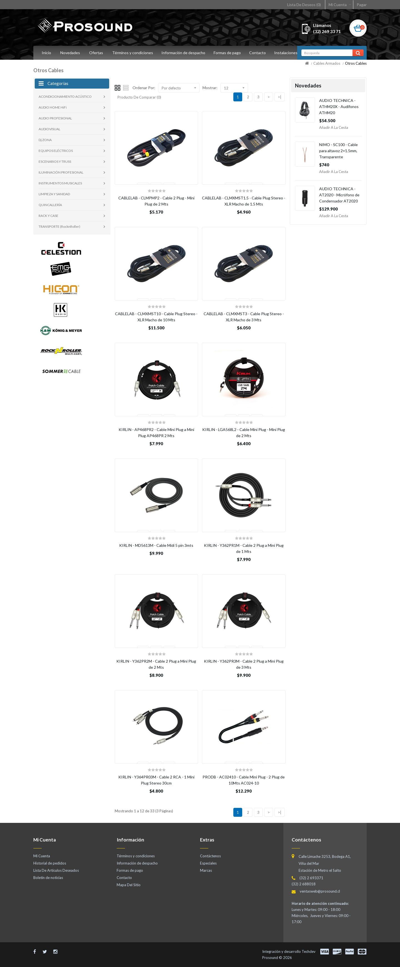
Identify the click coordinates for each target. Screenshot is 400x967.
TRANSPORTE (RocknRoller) (59, 226)
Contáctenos (210, 856)
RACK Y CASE (48, 216)
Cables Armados (326, 63)
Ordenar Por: (143, 87)
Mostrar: (210, 87)
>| (279, 97)
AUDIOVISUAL (49, 129)
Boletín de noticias (48, 877)
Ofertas (96, 52)
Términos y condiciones (132, 52)
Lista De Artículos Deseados (56, 870)
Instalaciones (289, 52)
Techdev (309, 951)
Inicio (46, 52)
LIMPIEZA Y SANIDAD (54, 194)
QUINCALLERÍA (50, 205)
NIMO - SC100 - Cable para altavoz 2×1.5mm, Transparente (338, 150)
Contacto (260, 52)
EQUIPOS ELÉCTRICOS (56, 151)
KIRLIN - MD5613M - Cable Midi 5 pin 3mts (156, 545)
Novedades (70, 52)
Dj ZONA (45, 140)
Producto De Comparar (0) (139, 97)
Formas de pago (228, 52)
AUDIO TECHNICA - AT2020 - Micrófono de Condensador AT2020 (339, 194)
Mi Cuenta (338, 4)
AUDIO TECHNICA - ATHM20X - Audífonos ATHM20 (339, 106)
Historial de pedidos (49, 863)
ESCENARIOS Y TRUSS (55, 161)
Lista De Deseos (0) (304, 4)
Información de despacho (184, 52)
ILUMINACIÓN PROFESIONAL (61, 172)
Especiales (208, 863)
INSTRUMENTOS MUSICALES (60, 183)
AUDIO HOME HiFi (53, 107)
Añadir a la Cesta (333, 127)
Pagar (362, 4)
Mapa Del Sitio (129, 885)
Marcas (206, 870)
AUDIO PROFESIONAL (55, 118)
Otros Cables (356, 63)
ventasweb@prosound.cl (320, 891)
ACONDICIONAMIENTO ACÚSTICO (65, 96)
